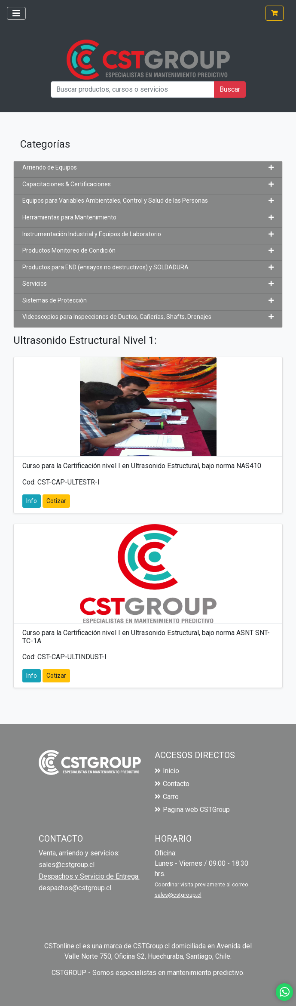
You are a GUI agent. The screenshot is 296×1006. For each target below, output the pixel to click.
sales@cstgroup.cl (67, 865)
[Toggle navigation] (16, 13)
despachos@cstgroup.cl (75, 888)
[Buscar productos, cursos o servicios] (132, 89)
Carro (167, 797)
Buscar (230, 89)
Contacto (172, 784)
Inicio (167, 771)
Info (31, 500)
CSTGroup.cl (151, 946)
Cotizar (56, 500)
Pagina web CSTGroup (192, 809)
